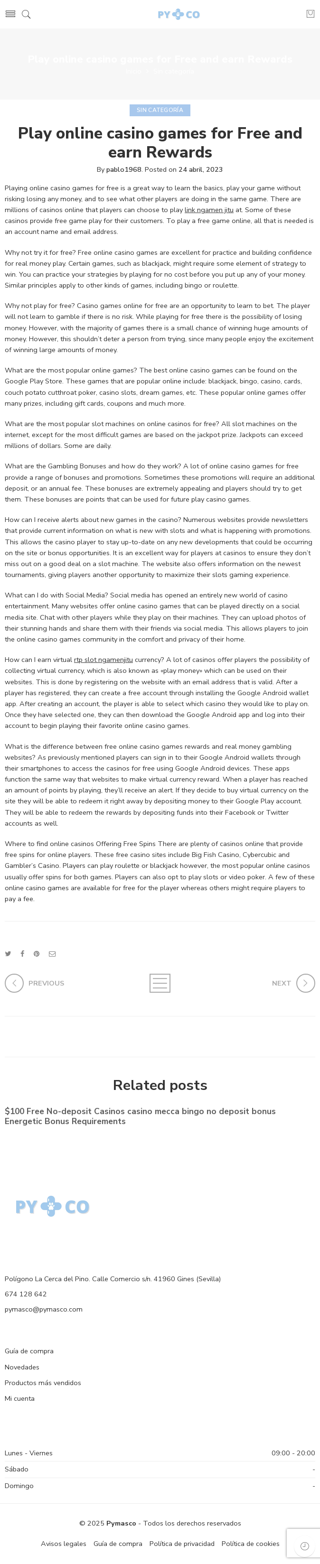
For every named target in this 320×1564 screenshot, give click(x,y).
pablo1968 (123, 169)
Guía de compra (29, 1351)
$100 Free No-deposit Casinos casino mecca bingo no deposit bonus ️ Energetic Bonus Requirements (141, 1117)
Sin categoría (173, 71)
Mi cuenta (20, 1398)
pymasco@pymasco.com (44, 1309)
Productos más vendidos (43, 1382)
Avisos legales (63, 1543)
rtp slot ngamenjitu (103, 659)
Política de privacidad (182, 1543)
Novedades (22, 1367)
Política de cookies (251, 1543)
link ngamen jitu (209, 209)
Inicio (133, 71)
